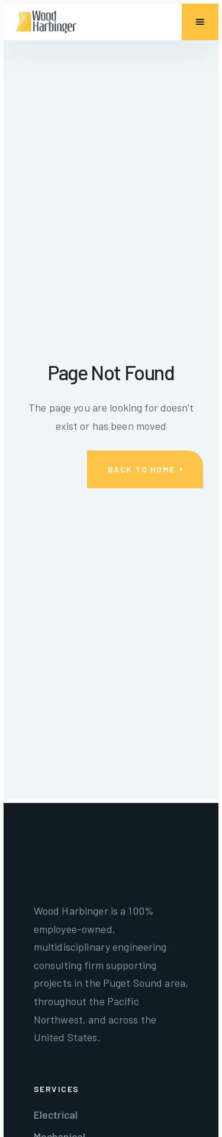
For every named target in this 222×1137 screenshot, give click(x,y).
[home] (46, 22)
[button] (200, 22)
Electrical (56, 1114)
